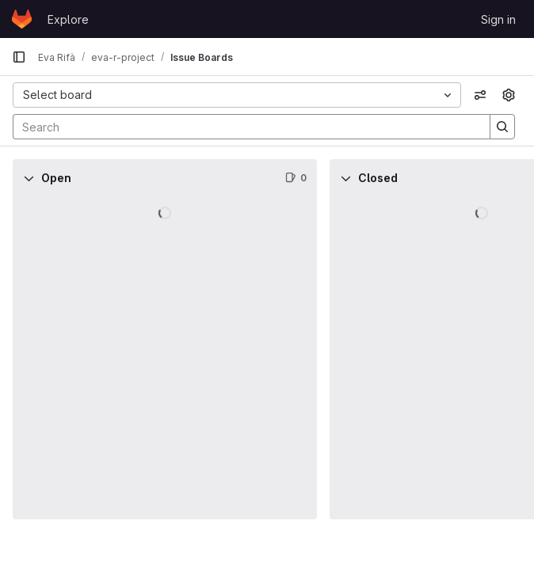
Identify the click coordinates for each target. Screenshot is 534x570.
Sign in (498, 19)
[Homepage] (22, 19)
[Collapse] (28, 178)
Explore (68, 19)
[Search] (243, 126)
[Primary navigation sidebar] (19, 57)
